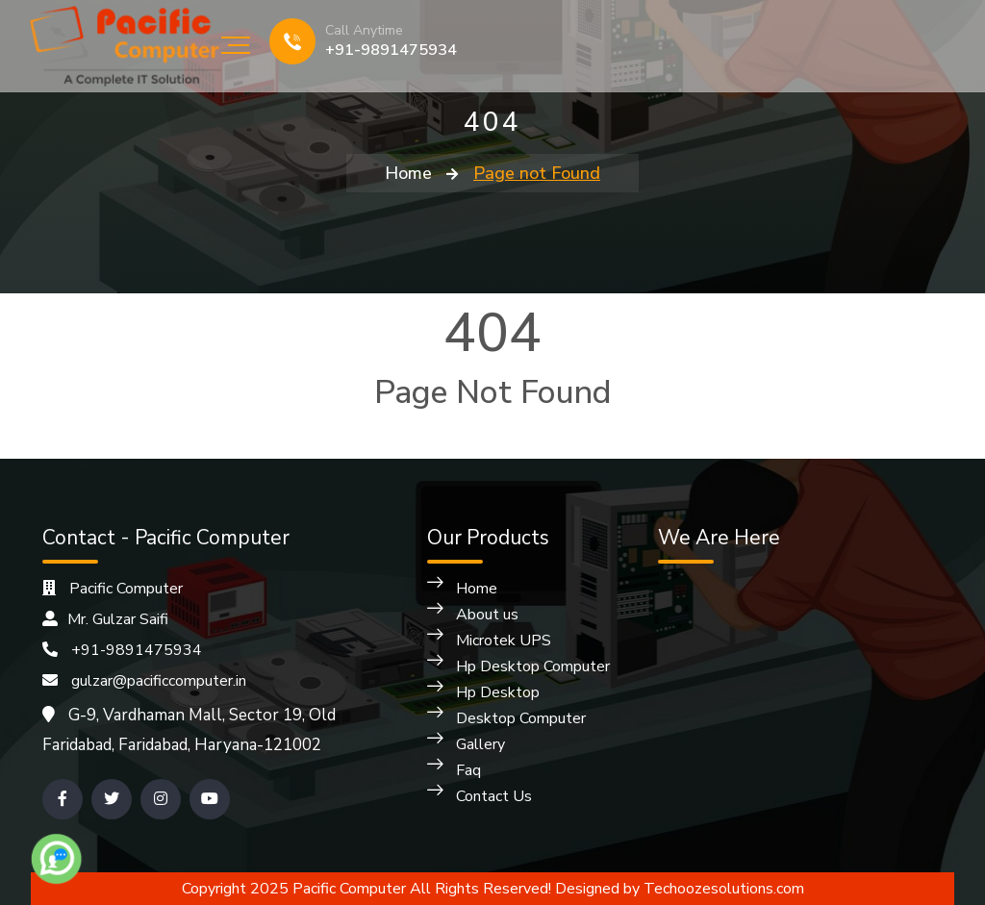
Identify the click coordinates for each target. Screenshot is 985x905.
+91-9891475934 (391, 50)
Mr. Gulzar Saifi (105, 619)
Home (408, 173)
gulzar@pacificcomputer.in (144, 680)
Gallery (480, 744)
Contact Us (494, 796)
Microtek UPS (503, 640)
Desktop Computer (521, 718)
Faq (468, 770)
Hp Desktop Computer (533, 666)
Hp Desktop (498, 692)
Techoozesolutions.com (724, 888)
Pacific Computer (112, 588)
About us (487, 614)
